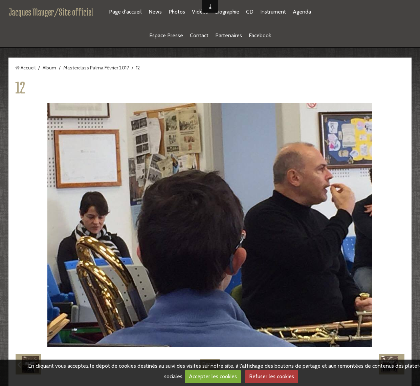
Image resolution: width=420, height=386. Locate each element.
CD (249, 11)
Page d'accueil (125, 11)
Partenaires (228, 35)
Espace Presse (166, 35)
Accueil (28, 68)
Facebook (260, 35)
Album (49, 68)
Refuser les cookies (271, 376)
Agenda (302, 11)
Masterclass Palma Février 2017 (96, 68)
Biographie (227, 11)
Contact (199, 35)
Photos (177, 11)
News (155, 11)
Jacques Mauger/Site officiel (50, 11)
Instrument (273, 11)
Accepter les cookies (213, 376)
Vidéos (200, 11)
